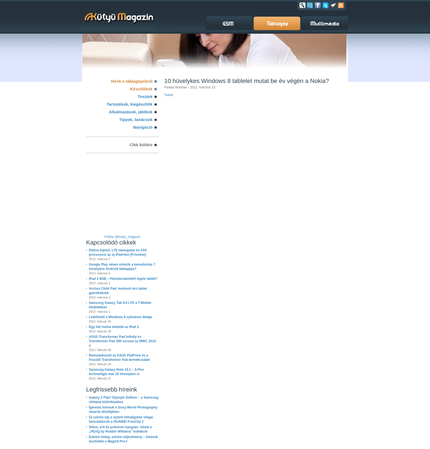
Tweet (168, 95)
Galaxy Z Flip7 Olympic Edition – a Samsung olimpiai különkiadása (123, 400)
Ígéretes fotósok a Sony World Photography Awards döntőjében (123, 409)
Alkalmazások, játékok (130, 112)
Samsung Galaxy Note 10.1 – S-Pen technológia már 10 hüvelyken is (116, 372)
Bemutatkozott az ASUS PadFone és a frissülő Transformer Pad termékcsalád (119, 357)
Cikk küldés (141, 144)
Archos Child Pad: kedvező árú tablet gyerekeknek (118, 291)
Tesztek (145, 96)
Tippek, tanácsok (135, 119)
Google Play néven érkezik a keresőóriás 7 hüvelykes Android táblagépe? (122, 267)
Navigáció (142, 127)
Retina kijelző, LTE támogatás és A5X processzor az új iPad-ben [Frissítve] (118, 252)
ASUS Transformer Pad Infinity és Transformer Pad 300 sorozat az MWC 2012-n (123, 341)
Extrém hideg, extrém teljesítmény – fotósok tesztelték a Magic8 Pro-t (123, 439)
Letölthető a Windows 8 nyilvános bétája (120, 317)
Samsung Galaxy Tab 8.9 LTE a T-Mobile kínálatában (120, 305)
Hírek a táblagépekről (131, 81)
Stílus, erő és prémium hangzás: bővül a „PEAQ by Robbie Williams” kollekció (120, 429)
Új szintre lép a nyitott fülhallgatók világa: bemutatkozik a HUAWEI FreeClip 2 (121, 419)
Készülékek (141, 89)
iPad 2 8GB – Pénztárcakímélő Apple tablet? (123, 279)
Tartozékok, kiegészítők (129, 104)
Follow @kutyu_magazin (122, 237)
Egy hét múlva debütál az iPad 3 (114, 327)
